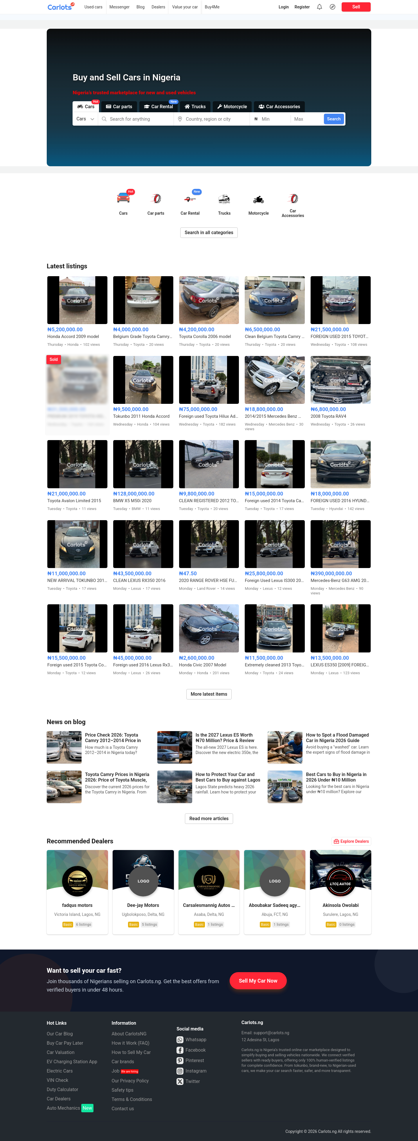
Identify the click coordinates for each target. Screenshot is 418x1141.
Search (334, 119)
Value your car (185, 7)
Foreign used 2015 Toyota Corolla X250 (77, 665)
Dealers (158, 7)
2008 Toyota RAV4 (328, 416)
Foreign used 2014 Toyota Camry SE (275, 500)
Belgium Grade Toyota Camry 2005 (143, 336)
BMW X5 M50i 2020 (132, 500)
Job (125, 1071)
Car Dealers (59, 1099)
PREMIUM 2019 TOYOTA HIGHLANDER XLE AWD (77, 416)
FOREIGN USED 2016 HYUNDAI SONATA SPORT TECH (341, 500)
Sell (356, 7)
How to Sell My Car (131, 1052)
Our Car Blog (60, 1034)
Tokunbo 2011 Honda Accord (141, 416)
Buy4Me (212, 7)
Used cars (93, 7)
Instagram (191, 1071)
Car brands (123, 1061)
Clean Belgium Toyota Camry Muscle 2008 (275, 336)
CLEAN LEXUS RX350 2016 (139, 580)
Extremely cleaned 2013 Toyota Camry (275, 665)
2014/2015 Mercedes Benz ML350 (275, 416)
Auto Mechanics (70, 1108)
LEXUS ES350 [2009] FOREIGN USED (341, 665)
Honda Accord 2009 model (73, 336)
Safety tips (123, 1090)
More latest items (209, 694)
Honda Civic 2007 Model (202, 665)
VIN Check (57, 1080)
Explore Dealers (351, 841)
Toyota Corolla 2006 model (205, 336)
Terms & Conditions (132, 1099)
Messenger (119, 7)
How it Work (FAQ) (130, 1043)
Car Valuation (61, 1052)
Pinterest (190, 1060)
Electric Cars (60, 1071)
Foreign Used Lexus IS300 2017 (275, 580)
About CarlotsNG (129, 1034)
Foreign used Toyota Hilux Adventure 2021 (209, 416)
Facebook (191, 1050)
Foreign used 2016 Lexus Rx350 (143, 665)
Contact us (123, 1108)
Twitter (188, 1081)
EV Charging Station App (72, 1061)
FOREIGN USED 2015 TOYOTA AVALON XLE (341, 336)
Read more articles (208, 818)
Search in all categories (209, 232)
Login (284, 7)
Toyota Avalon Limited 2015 (74, 500)
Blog (140, 7)
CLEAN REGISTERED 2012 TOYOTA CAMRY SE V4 (209, 500)
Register (302, 7)
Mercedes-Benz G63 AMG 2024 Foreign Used (341, 580)
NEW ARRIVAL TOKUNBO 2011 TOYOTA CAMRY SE (77, 580)
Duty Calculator (62, 1089)
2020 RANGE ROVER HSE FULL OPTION (209, 580)
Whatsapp (191, 1039)
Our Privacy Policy (130, 1081)
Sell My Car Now (258, 981)
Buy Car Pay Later (65, 1043)
